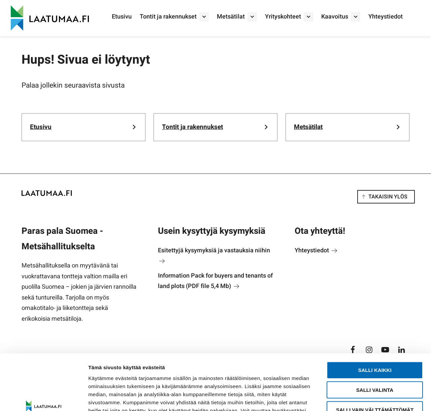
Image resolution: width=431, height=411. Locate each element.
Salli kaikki (374, 322)
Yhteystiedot (385, 16)
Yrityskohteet (283, 16)
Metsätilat (231, 16)
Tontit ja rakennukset (168, 16)
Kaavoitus (334, 16)
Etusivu (122, 16)
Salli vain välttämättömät (374, 362)
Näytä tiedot (360, 398)
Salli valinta (374, 342)
